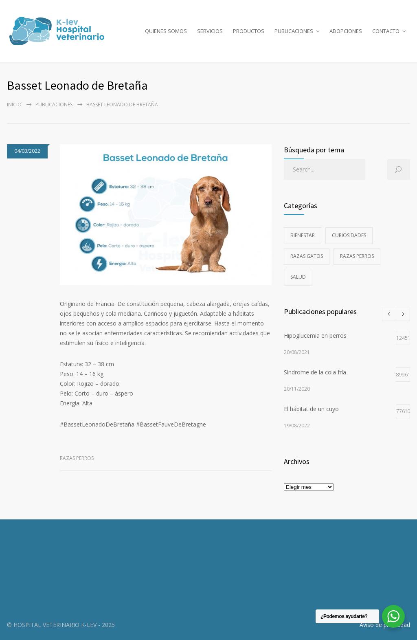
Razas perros (77, 458)
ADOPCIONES (345, 31)
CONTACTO (385, 31)
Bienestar (302, 235)
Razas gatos (306, 256)
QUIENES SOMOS (166, 31)
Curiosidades (349, 235)
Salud (298, 276)
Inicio (14, 104)
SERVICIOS (210, 31)
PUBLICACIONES (293, 31)
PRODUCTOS (248, 31)
